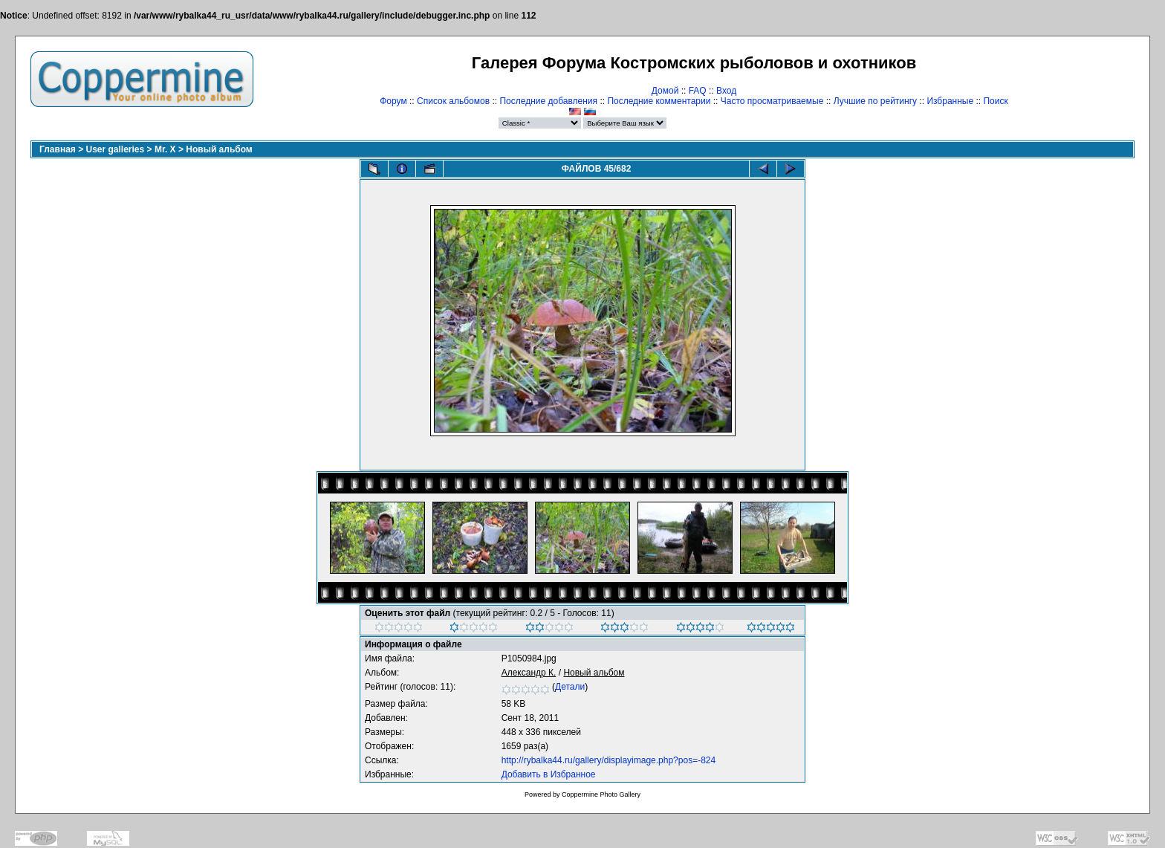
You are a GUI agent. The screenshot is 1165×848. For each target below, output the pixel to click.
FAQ (698, 90)
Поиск (995, 101)
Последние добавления (548, 101)
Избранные (950, 101)
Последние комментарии (658, 101)
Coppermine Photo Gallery (601, 794)
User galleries (115, 149)
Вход (726, 90)
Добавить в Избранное (549, 774)
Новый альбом (219, 149)
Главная (57, 149)
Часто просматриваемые (772, 101)
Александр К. (529, 672)
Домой (665, 90)
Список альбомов (453, 101)
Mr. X (165, 149)
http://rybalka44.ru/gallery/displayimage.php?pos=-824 (609, 760)
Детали (570, 687)
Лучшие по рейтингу (875, 101)
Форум (393, 101)
